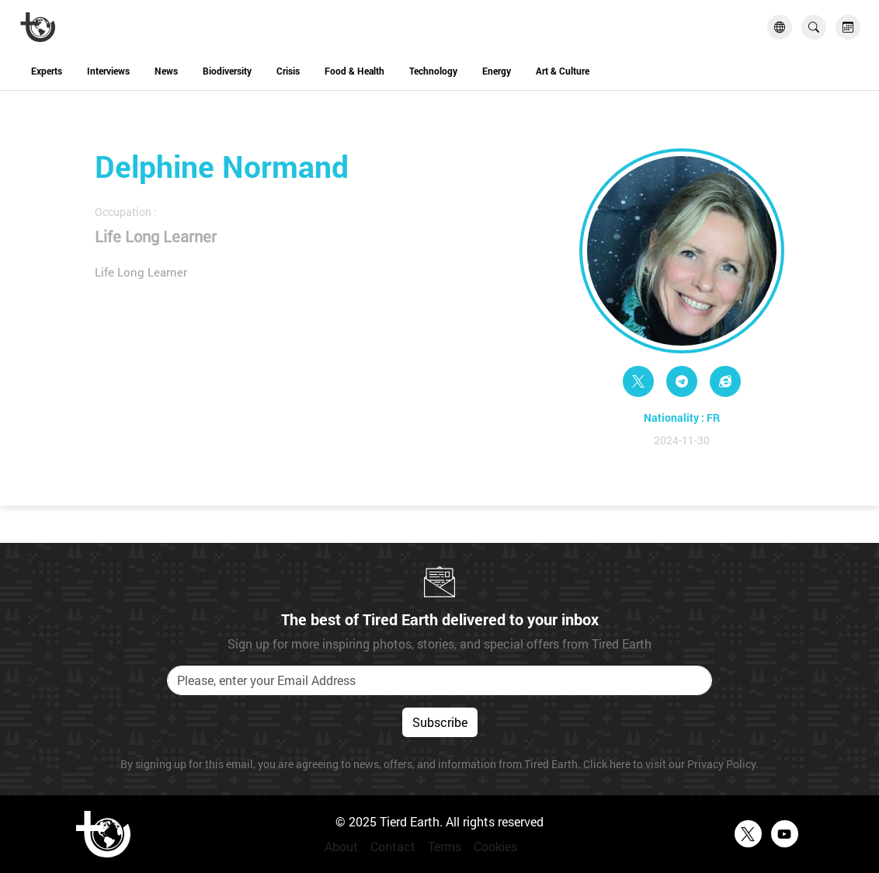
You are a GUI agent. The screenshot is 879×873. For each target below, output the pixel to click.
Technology (433, 70)
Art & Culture (562, 70)
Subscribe (439, 722)
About (341, 846)
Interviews (108, 70)
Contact (392, 846)
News (166, 70)
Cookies (495, 846)
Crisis (288, 70)
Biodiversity (227, 70)
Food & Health (354, 70)
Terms (444, 846)
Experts (46, 70)
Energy (496, 70)
